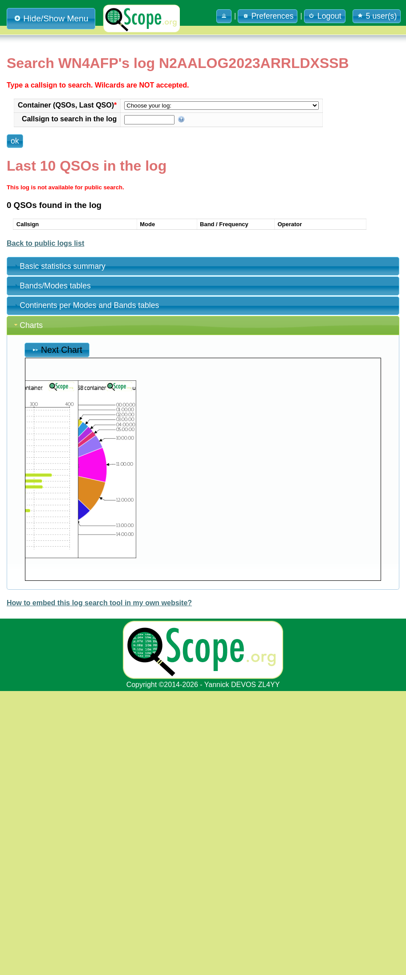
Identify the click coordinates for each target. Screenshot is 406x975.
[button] (223, 16)
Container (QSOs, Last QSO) (156, 125)
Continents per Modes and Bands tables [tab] (85, 589)
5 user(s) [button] (377, 16)
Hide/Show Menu (51, 18)
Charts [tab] (27, 608)
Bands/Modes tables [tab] (51, 569)
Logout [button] (324, 16)
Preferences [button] (267, 16)
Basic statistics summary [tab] (59, 549)
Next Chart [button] (57, 633)
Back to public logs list (45, 527)
